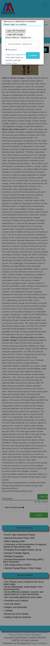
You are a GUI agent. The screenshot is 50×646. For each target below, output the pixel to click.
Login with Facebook (16, 31)
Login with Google (15, 34)
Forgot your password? (16, 54)
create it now (11, 63)
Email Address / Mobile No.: (19, 37)
